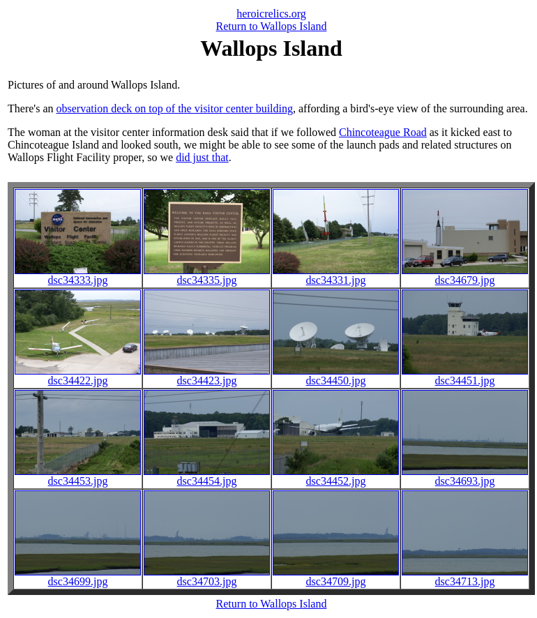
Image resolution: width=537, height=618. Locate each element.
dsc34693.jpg (465, 476)
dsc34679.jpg (465, 275)
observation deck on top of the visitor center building (174, 108)
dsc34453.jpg (78, 476)
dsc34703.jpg (207, 576)
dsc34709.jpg (336, 576)
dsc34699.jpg (78, 576)
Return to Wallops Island (271, 26)
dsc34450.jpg (336, 375)
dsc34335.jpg (207, 275)
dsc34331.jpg (336, 275)
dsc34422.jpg (78, 375)
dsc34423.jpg (207, 375)
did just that (202, 157)
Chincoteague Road (383, 132)
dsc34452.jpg (336, 476)
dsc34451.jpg (465, 375)
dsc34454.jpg (207, 476)
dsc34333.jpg (78, 275)
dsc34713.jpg (465, 576)
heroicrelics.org (271, 14)
